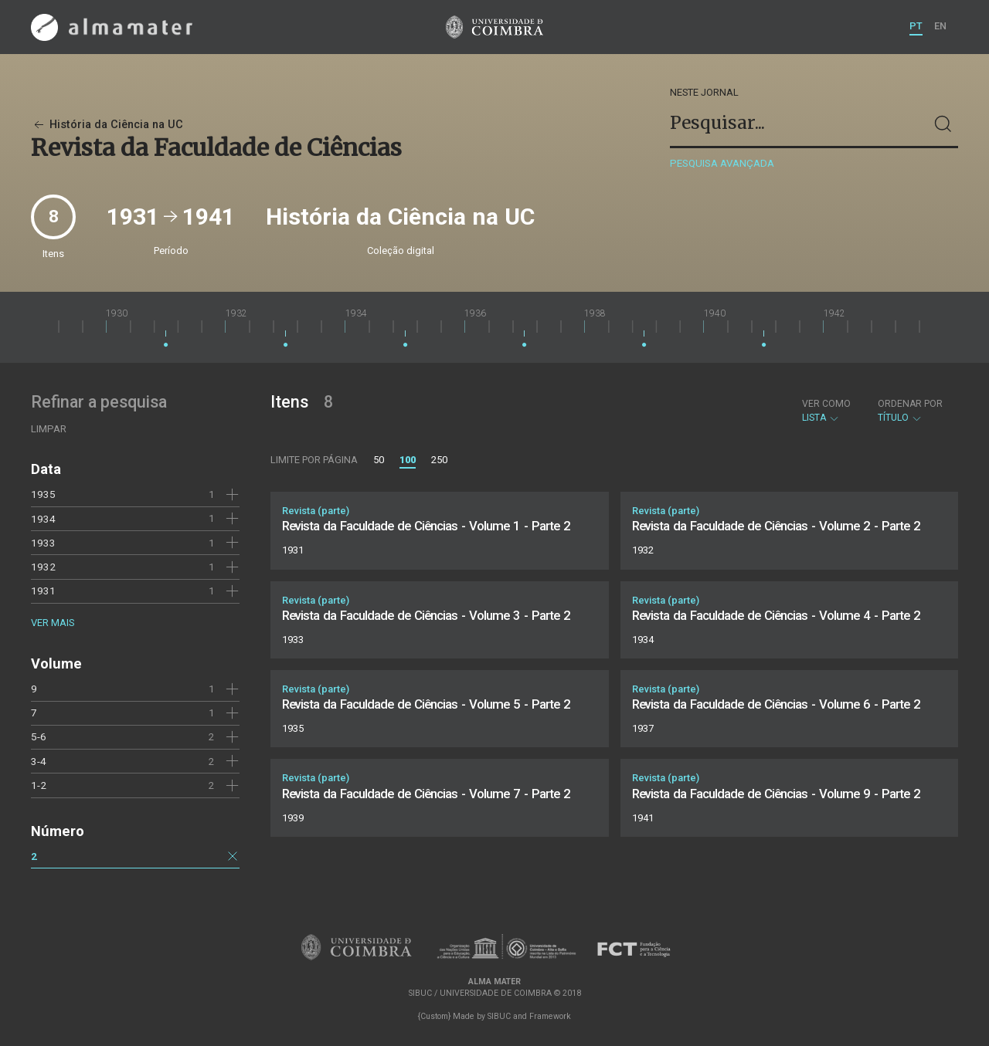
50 (378, 459)
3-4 (38, 761)
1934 (43, 519)
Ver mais (52, 622)
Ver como (826, 403)
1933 (43, 543)
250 (439, 459)
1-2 (38, 785)
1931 (43, 590)
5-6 (38, 736)
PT (916, 26)
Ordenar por (910, 403)
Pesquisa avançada (722, 163)
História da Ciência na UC (107, 124)
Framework (550, 1016)
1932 (43, 566)
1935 (43, 494)
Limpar (48, 429)
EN (940, 26)
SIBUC (499, 1016)
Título (910, 411)
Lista (826, 411)
